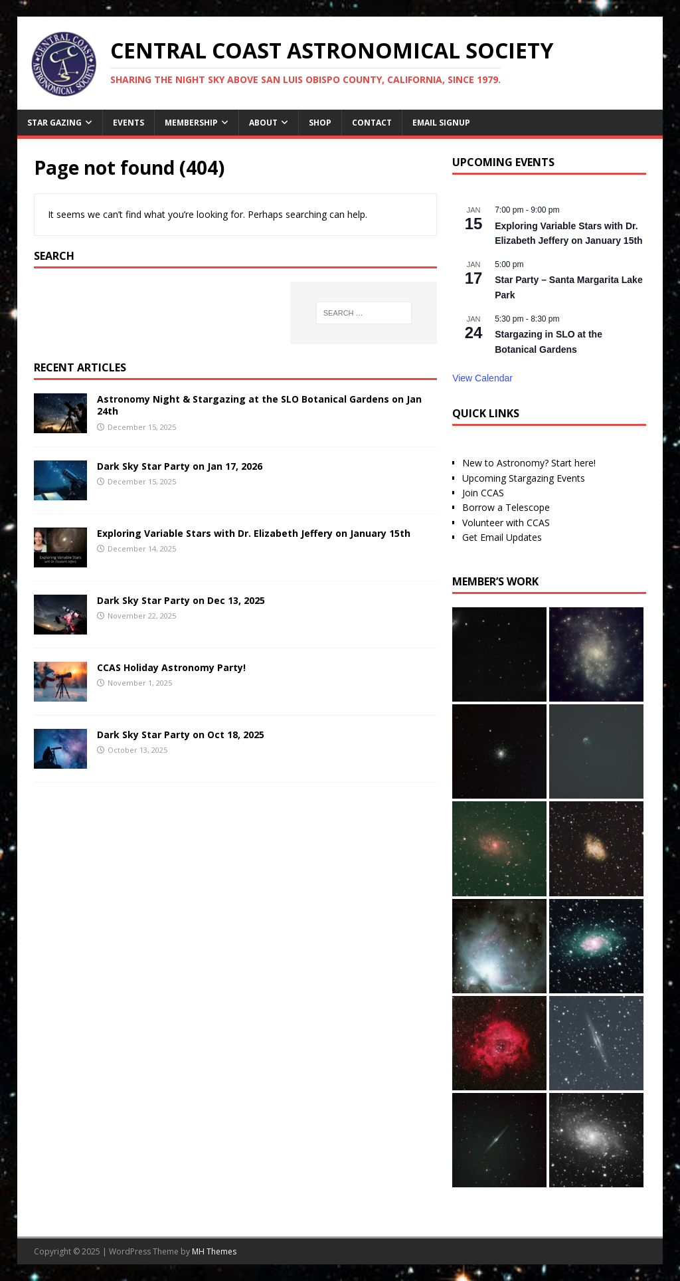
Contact (372, 122)
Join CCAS (483, 492)
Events (128, 122)
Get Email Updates (502, 537)
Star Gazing (54, 122)
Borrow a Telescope (506, 507)
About (263, 122)
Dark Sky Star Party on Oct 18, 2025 (180, 734)
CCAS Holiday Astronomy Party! (171, 667)
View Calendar (482, 378)
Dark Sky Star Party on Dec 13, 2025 (181, 600)
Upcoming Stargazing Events (523, 478)
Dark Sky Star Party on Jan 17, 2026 (179, 466)
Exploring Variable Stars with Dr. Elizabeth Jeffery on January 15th (253, 533)
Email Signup (441, 122)
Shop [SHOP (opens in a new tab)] (320, 122)
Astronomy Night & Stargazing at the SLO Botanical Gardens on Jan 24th (259, 405)
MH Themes (214, 1251)
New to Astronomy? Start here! (529, 462)
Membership (191, 122)
